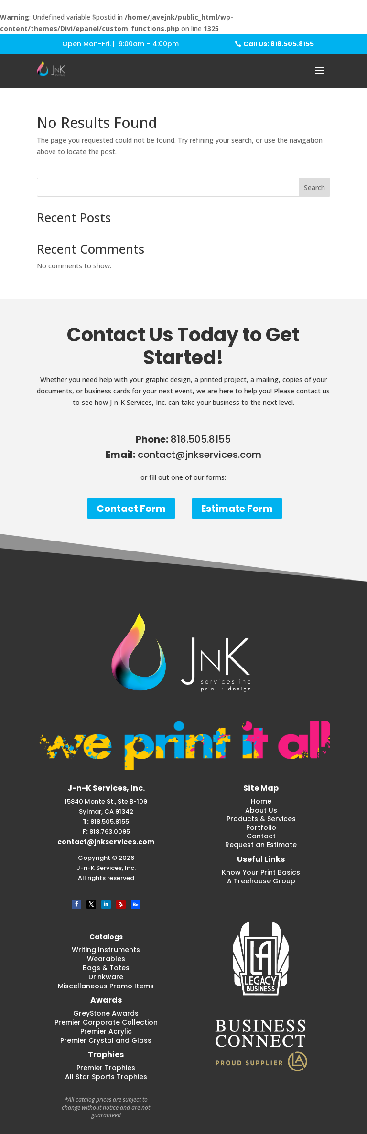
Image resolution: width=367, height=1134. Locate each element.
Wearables (106, 959)
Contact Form (131, 508)
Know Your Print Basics (261, 872)
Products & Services (261, 819)
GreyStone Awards (106, 1013)
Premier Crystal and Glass (105, 1040)
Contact (261, 836)
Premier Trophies (105, 1067)
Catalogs (106, 937)
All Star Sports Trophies (106, 1076)
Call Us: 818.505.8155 (278, 44)
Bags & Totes (106, 968)
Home (261, 801)
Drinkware (105, 977)
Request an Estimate (261, 844)
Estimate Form (237, 508)
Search (314, 187)
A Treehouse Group (261, 881)
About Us (261, 810)
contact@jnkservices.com (105, 842)
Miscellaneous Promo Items (106, 986)
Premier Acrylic (106, 1031)
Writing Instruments (106, 949)
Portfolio (261, 827)
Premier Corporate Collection (106, 1022)
